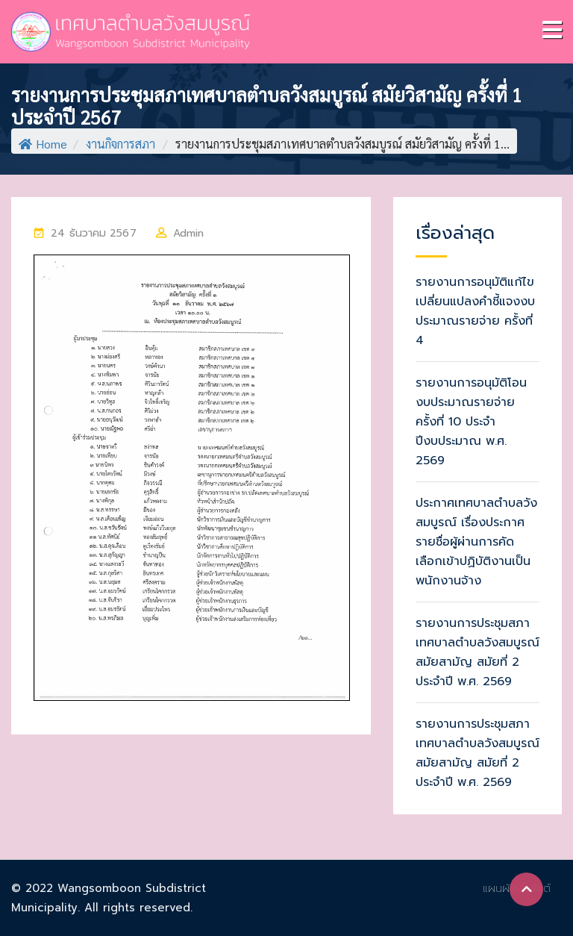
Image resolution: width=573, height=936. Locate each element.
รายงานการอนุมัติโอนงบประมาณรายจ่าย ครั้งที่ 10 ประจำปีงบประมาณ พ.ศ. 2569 (471, 421)
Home (43, 144)
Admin (188, 233)
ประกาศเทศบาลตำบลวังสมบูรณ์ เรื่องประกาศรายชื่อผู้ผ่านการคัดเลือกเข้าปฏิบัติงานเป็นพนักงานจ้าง (476, 542)
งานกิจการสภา (120, 144)
